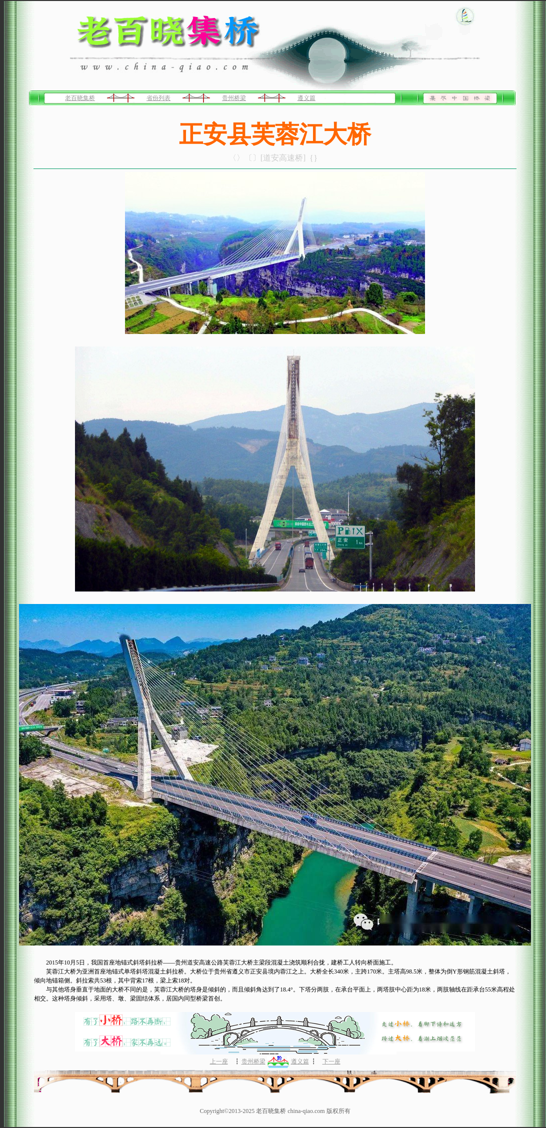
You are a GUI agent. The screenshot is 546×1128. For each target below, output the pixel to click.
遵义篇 (307, 98)
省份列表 (158, 98)
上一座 (219, 1061)
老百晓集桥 (80, 98)
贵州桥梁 (234, 98)
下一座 (331, 1061)
